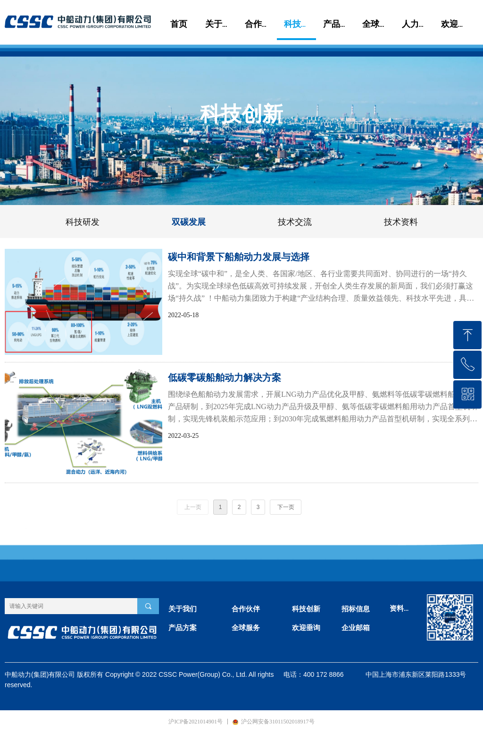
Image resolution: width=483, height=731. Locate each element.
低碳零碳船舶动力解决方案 (224, 377)
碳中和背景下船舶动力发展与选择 (238, 257)
